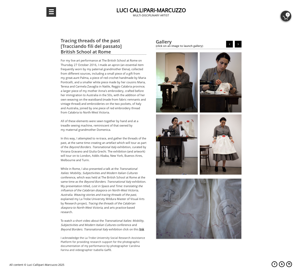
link (141, 229)
